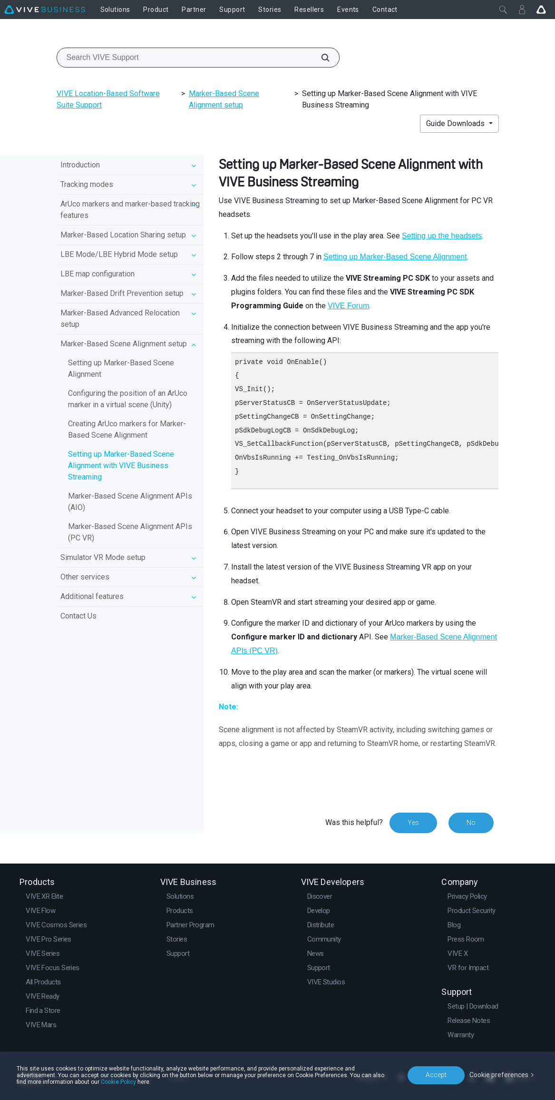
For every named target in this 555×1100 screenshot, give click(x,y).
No (471, 822)
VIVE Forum (348, 306)
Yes (413, 822)
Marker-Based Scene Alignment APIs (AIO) (130, 501)
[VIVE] (44, 9)
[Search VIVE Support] (320, 57)
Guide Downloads (456, 123)
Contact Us (78, 615)
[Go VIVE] (541, 9)
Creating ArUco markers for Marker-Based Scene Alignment (127, 429)
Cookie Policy (118, 1082)
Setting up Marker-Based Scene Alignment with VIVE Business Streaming (121, 465)
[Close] (503, 9)
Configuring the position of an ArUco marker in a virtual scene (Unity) (127, 399)
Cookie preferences (498, 1075)
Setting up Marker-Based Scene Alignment (121, 368)
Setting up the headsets (442, 236)
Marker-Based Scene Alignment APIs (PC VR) (130, 532)
